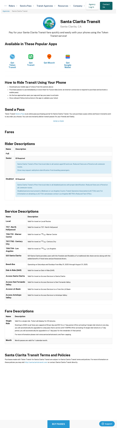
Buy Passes (58, 424)
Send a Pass (20, 114)
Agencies (6, 11)
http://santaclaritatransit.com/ (36, 362)
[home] (6, 5)
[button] (13, 6)
